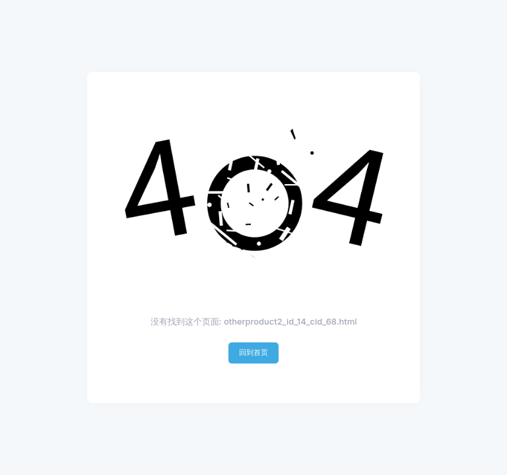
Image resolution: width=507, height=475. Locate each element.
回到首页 (253, 352)
